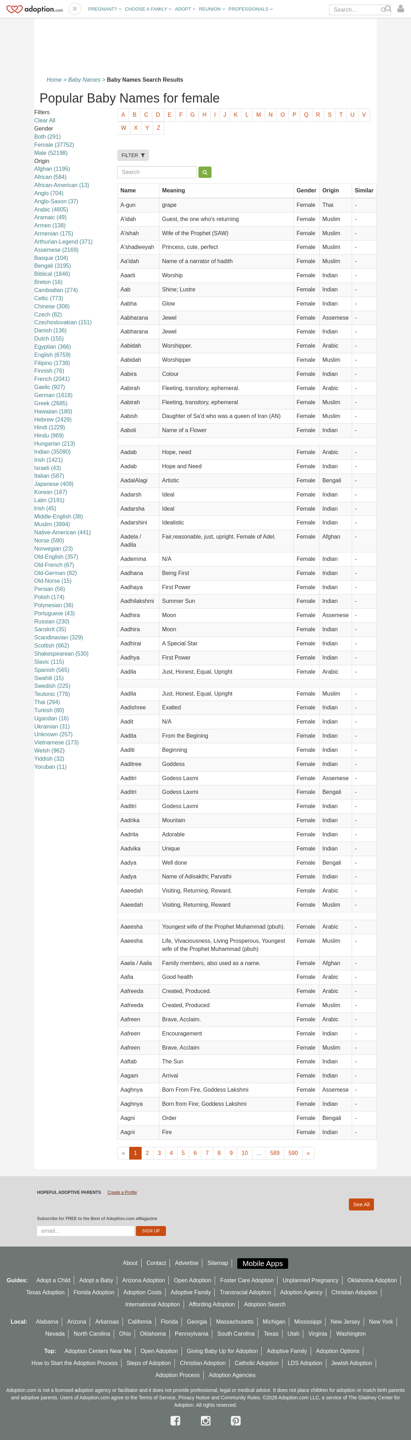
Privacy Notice (194, 1397)
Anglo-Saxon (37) (56, 201)
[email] (85, 1231)
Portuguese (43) (54, 613)
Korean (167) (50, 492)
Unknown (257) (53, 734)
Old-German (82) (55, 573)
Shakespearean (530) (61, 654)
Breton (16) (48, 282)
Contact (156, 1263)
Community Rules (240, 1397)
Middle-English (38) (58, 516)
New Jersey (345, 1322)
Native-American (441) (62, 532)
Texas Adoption (45, 1292)
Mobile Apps (263, 1263)
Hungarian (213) (54, 444)
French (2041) (52, 379)
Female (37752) (54, 145)
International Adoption (152, 1304)
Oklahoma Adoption (372, 1280)
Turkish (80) (49, 710)
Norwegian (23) (53, 549)
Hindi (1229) (49, 427)
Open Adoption (193, 1280)
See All (361, 1204)
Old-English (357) (56, 557)
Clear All (44, 120)
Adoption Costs (142, 1292)
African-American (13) (61, 185)
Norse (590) (49, 541)
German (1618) (53, 395)
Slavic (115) (49, 662)
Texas (271, 1334)
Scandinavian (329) (58, 637)
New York (381, 1322)
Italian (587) (49, 476)
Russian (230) (52, 622)
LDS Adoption (305, 1363)
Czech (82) (48, 315)
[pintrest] (235, 1421)
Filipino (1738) (52, 363)
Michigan (274, 1322)
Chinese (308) (52, 306)
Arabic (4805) (51, 210)
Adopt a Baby (96, 1280)
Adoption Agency (301, 1292)
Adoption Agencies (232, 1375)
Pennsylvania (191, 1334)
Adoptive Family (191, 1292)
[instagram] (207, 1421)
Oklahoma (153, 1334)
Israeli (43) (47, 468)
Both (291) (47, 137)
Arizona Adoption (143, 1280)
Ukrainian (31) (52, 727)
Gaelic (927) (49, 387)
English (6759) (52, 355)
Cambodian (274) (56, 290)
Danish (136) (50, 330)
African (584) (50, 177)
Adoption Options (337, 1351)
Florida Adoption (93, 1292)
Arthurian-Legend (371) (63, 242)
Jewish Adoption (351, 1363)
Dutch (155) (49, 339)
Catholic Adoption (257, 1363)
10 (245, 1153)
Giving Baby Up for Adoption (222, 1351)
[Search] (389, 9)
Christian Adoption (354, 1292)
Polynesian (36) (53, 605)
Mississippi (308, 1322)
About (130, 1263)
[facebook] (177, 1421)
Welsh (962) (49, 751)
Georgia (197, 1322)
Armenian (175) (53, 234)
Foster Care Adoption (247, 1280)
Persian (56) (49, 589)
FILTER (133, 155)
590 (293, 1153)
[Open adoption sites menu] (74, 8)
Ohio (125, 1334)
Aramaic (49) (50, 217)
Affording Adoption (212, 1304)
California (140, 1322)
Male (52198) (50, 153)
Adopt (185, 9)
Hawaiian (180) (53, 411)
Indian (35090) (52, 452)
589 (275, 1153)
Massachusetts (235, 1322)
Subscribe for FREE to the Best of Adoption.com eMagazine (97, 1218)
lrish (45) (45, 508)
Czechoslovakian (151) (63, 322)
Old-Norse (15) (53, 581)
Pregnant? (104, 9)
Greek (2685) (50, 403)
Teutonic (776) (52, 694)
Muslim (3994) (52, 524)
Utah (293, 1334)
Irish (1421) (48, 460)
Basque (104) (51, 258)
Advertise (187, 1263)
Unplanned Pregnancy (311, 1280)
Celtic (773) (48, 298)
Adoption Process (177, 1375)
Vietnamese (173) (56, 742)
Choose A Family (148, 9)
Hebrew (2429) (53, 420)
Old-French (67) (54, 565)
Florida (169, 1322)
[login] (402, 9)
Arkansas (107, 1322)
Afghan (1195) (52, 169)
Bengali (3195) (52, 266)
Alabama (47, 1322)
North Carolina (92, 1334)
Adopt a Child (53, 1280)
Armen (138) (50, 225)
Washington (351, 1334)
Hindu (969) (49, 435)
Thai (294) (47, 702)
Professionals (250, 9)
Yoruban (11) (50, 767)
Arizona (76, 1322)
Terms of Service (157, 1397)
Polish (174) (49, 597)
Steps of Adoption (149, 1363)
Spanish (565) (52, 670)
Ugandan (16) (51, 718)
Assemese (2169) (56, 250)
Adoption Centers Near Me (98, 1351)
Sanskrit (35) (50, 629)
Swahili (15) (49, 678)
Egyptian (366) (52, 347)
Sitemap (218, 1263)
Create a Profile (122, 1192)
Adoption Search (265, 1304)
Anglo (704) (49, 193)
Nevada (55, 1334)
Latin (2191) (49, 500)
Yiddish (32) (49, 759)
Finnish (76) (49, 371)
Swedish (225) (52, 686)
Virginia (317, 1334)
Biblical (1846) (52, 274)
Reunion (212, 9)
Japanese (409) (53, 484)
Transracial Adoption (245, 1292)
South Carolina (236, 1334)
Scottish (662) (51, 646)
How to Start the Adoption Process (74, 1363)
